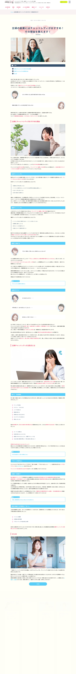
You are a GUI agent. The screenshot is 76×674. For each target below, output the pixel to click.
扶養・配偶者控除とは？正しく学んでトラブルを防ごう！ (23, 499)
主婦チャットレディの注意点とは (21, 71)
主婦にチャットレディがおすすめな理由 (22, 69)
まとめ (15, 73)
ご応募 (15, 579)
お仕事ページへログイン (62, 2)
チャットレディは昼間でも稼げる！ (18, 283)
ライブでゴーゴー (20, 466)
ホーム (12, 12)
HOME (38, 586)
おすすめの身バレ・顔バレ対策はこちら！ (20, 454)
